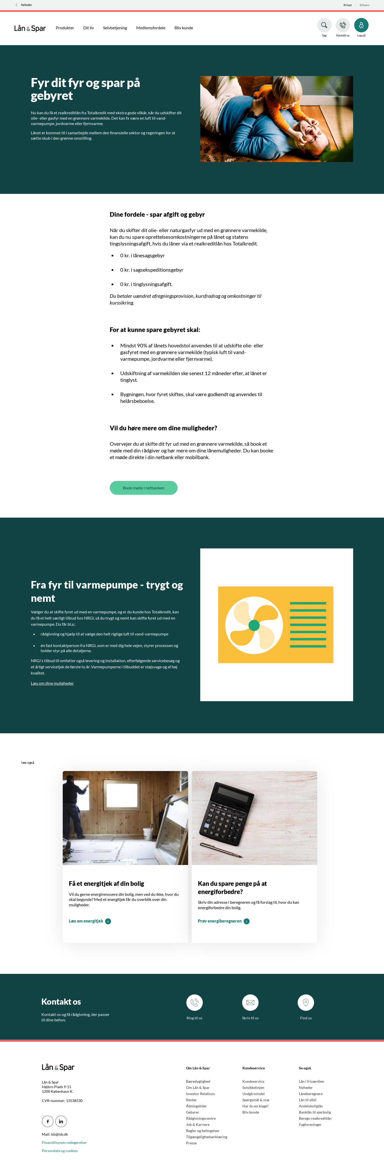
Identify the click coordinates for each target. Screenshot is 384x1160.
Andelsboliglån (311, 1106)
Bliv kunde (250, 1112)
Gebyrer (192, 1112)
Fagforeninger (310, 1124)
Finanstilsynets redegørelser (64, 1142)
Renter (191, 1100)
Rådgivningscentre (201, 1118)
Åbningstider (196, 1106)
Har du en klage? (255, 1106)
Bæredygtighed (198, 1081)
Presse (191, 1143)
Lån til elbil (307, 1100)
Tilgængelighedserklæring (206, 1137)
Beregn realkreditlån (315, 1118)
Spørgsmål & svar (256, 1100)
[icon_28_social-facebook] (47, 1121)
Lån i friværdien (311, 1081)
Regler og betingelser (203, 1130)
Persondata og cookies (60, 1150)
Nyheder (306, 1087)
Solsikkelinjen (253, 1087)
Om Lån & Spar (198, 1087)
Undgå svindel (253, 1093)
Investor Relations (200, 1093)
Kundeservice (253, 1081)
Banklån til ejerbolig (315, 1112)
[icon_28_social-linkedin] (61, 1121)
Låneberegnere (311, 1093)
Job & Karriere (197, 1124)
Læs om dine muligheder (52, 683)
